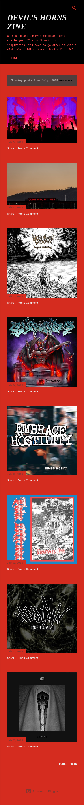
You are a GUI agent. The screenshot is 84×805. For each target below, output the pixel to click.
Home (14, 58)
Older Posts (68, 764)
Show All (65, 80)
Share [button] (10, 148)
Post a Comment (27, 148)
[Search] (74, 7)
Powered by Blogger (42, 791)
